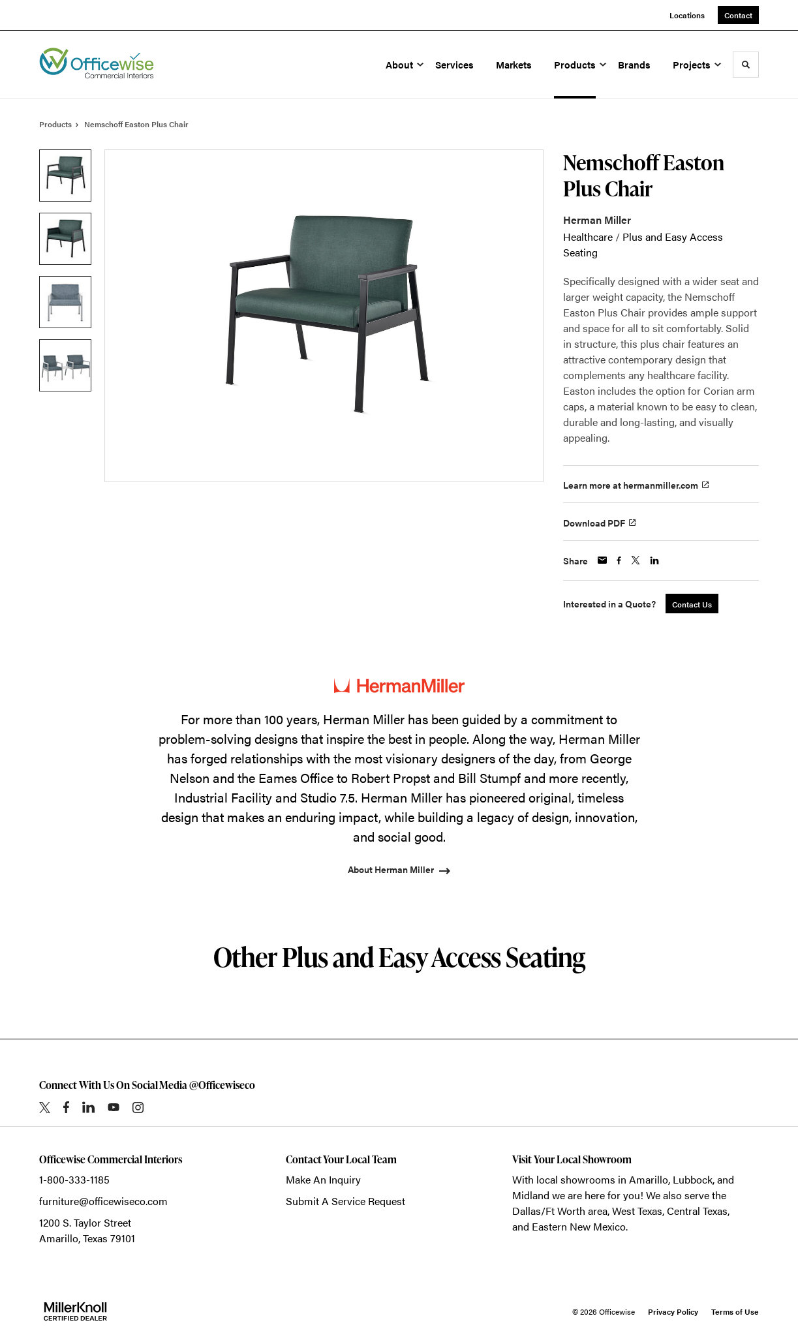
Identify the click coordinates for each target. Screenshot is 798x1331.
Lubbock (693, 1179)
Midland (530, 1194)
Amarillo (648, 1179)
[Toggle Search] (746, 65)
